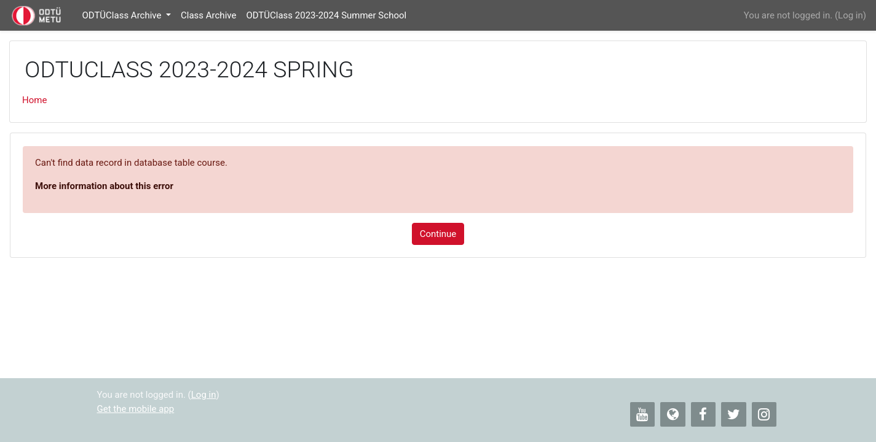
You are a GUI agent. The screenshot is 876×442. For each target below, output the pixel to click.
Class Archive (208, 15)
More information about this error (104, 186)
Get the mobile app (136, 408)
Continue (438, 233)
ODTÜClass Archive (123, 15)
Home (34, 100)
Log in (850, 15)
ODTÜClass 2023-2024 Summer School (326, 15)
